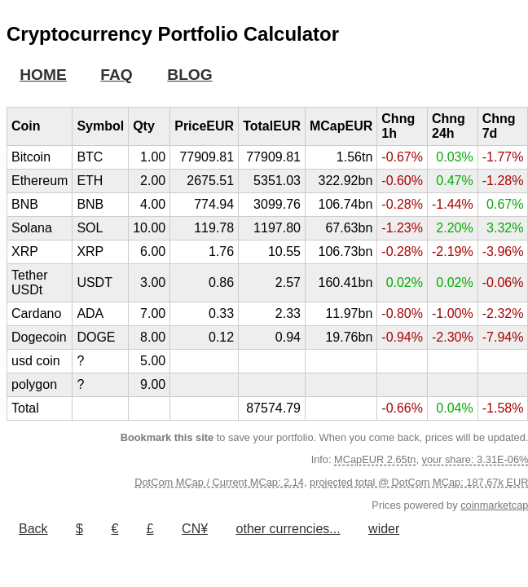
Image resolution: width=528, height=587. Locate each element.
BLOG (189, 74)
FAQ (116, 74)
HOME (43, 74)
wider (383, 529)
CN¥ (195, 529)
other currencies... (288, 529)
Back (33, 529)
